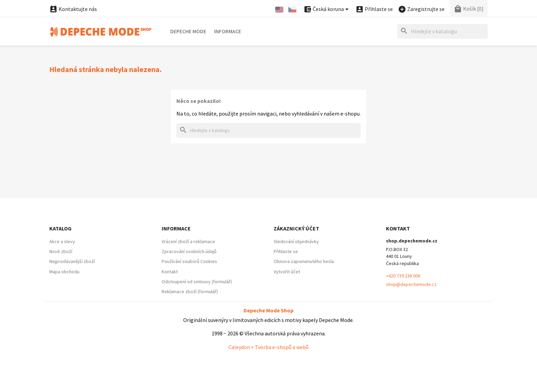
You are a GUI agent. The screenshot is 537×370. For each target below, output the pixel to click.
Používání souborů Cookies (189, 261)
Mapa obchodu (64, 271)
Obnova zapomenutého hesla (304, 261)
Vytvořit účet (287, 271)
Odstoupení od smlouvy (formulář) (197, 281)
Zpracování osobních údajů (189, 251)
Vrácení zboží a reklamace (188, 241)
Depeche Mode (188, 31)
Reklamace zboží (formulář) (190, 291)
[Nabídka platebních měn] (327, 9)
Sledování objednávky (296, 241)
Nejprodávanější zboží (72, 261)
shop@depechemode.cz (411, 284)
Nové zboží (60, 251)
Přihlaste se (286, 251)
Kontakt (170, 271)
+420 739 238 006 (403, 276)
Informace (227, 31)
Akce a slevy (62, 241)
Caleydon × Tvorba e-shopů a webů (268, 347)
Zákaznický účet (296, 228)
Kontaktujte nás (73, 8)
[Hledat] (442, 31)
